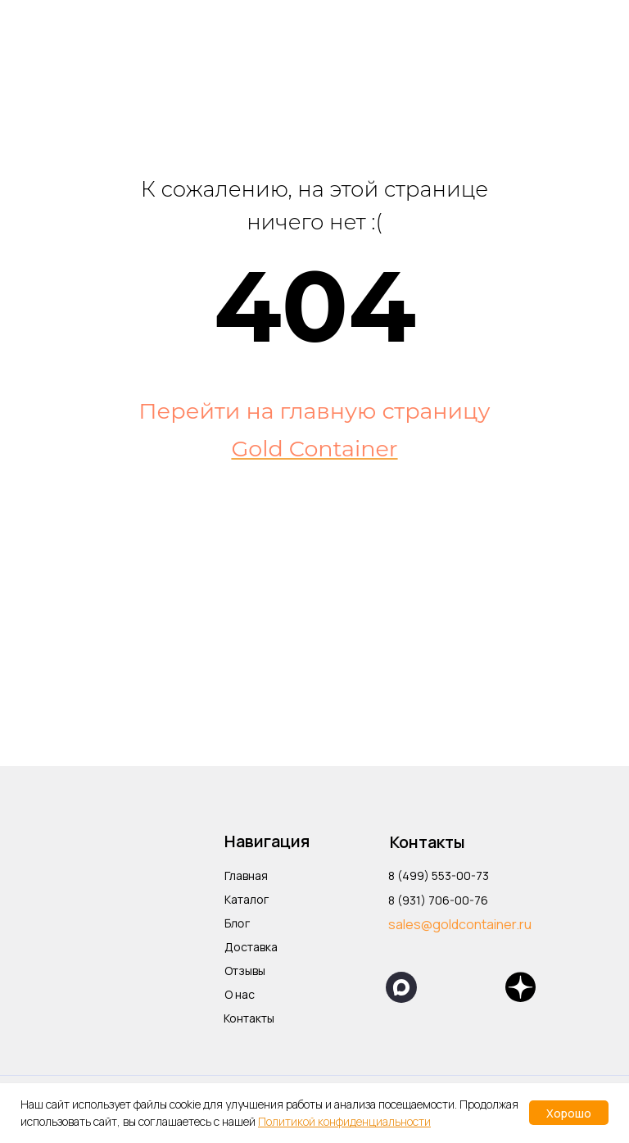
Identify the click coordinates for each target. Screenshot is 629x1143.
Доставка (251, 947)
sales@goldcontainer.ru (460, 924)
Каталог (246, 899)
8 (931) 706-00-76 (438, 900)
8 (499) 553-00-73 (438, 875)
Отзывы (244, 970)
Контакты (249, 1018)
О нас (239, 994)
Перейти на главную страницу (314, 410)
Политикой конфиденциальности (344, 1121)
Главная (246, 875)
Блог (237, 923)
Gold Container (314, 448)
